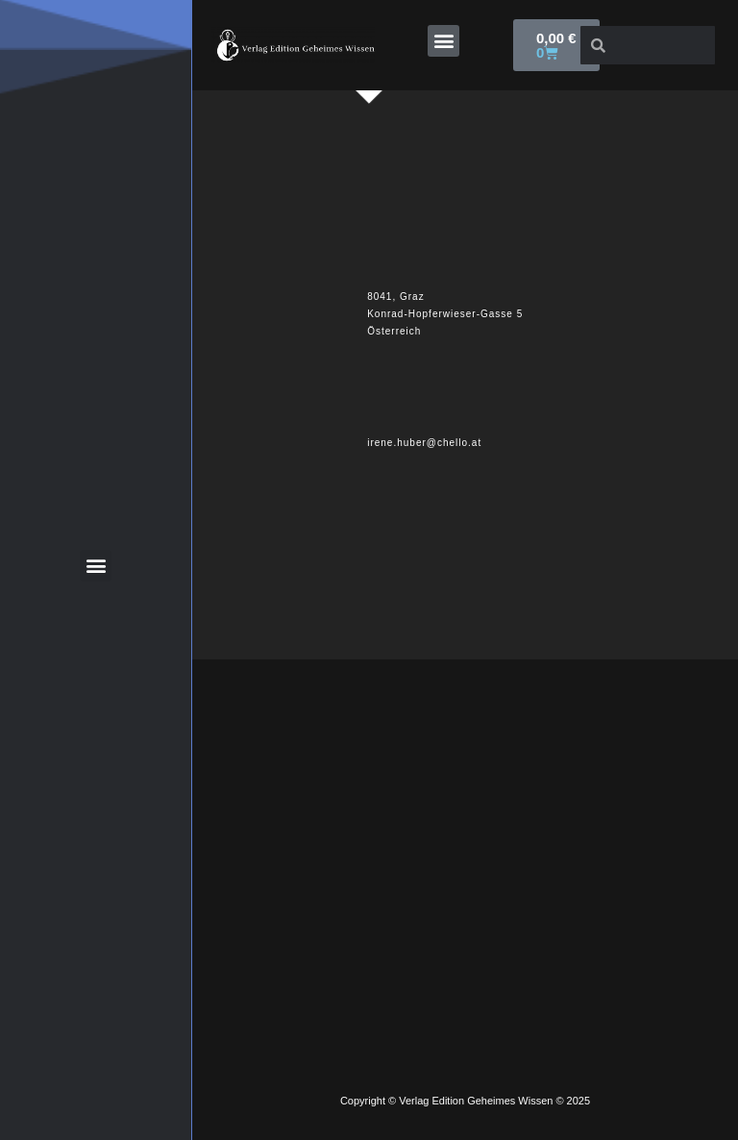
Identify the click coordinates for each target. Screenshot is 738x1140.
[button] (443, 41)
